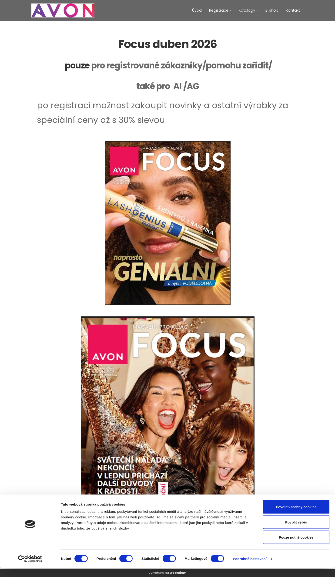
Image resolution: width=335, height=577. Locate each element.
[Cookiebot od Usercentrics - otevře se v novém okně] (30, 567)
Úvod (197, 10)
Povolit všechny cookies (296, 516)
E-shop (271, 10)
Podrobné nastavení (250, 568)
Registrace (218, 10)
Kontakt (293, 10)
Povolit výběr (296, 531)
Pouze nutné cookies (296, 546)
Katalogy (247, 10)
